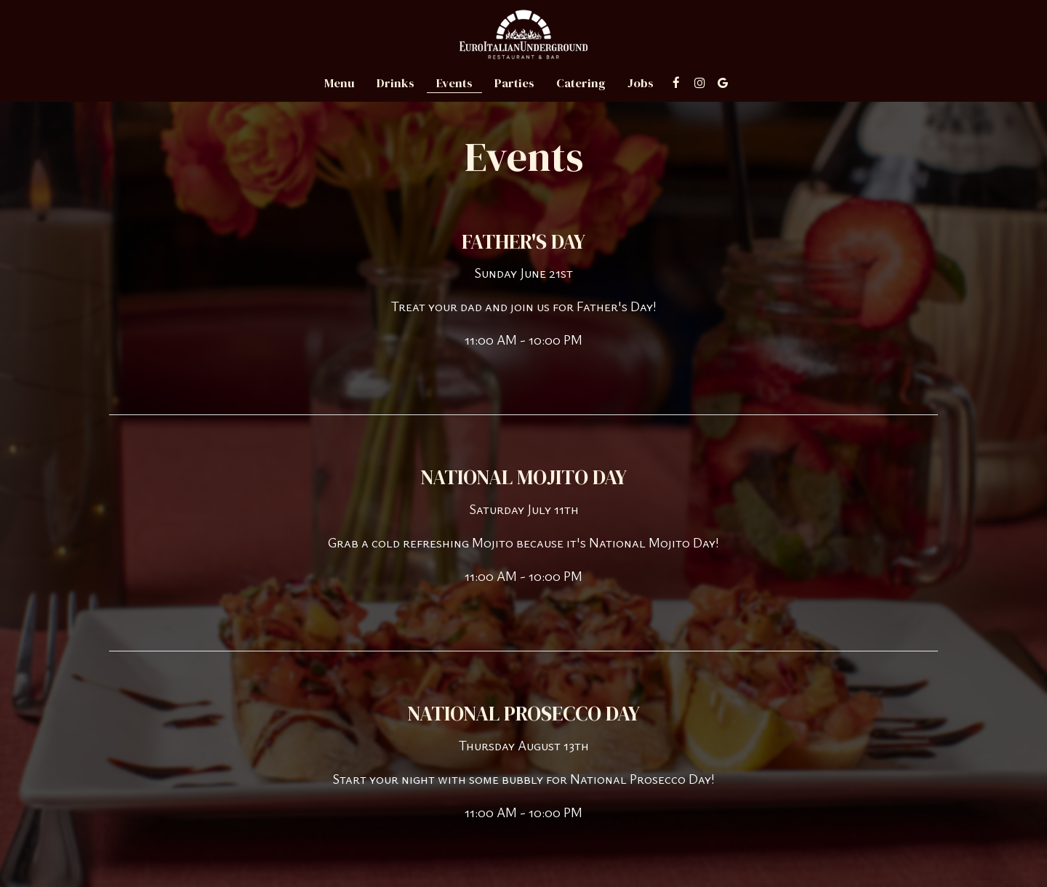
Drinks (395, 83)
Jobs (640, 83)
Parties (514, 83)
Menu (339, 83)
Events (454, 83)
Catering (581, 83)
